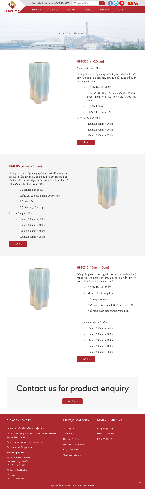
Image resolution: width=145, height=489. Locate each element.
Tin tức (88, 10)
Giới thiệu (54, 10)
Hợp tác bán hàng (71, 439)
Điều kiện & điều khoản (73, 444)
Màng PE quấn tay (105, 428)
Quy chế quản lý (70, 450)
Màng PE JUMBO (104, 439)
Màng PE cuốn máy (105, 434)
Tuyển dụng (104, 10)
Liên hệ (121, 10)
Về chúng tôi (68, 428)
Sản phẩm (71, 10)
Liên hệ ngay (72, 401)
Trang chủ (36, 10)
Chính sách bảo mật (72, 455)
